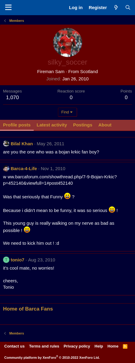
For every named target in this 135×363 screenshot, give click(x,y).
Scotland (89, 71)
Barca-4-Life (24, 168)
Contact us (14, 346)
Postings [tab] (82, 124)
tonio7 (17, 259)
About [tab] (104, 124)
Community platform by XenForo (52, 357)
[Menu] (8, 7)
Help (99, 346)
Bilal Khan (22, 143)
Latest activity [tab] (52, 124)
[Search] (128, 7)
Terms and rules (44, 346)
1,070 (12, 97)
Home (112, 346)
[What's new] (116, 7)
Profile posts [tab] (17, 124)
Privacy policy (77, 346)
